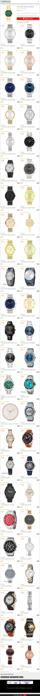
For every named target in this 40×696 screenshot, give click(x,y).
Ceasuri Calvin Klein (5, 677)
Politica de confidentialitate (20, 688)
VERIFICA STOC (28, 18)
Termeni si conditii (10, 688)
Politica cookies (29, 688)
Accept (24, 695)
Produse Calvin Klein (14, 677)
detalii (18, 129)
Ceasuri (21, 677)
